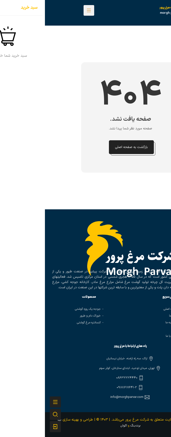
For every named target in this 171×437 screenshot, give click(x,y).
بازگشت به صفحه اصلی (86, 147)
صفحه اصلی (126, 309)
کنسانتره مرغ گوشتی (44, 322)
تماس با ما (127, 336)
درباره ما (128, 316)
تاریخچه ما (127, 322)
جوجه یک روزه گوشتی (43, 309)
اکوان (78, 425)
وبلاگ (129, 329)
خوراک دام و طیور (45, 316)
